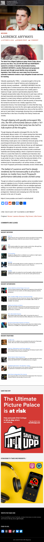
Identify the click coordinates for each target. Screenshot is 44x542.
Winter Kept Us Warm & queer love (16, 357)
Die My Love (11, 339)
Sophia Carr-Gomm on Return (15, 305)
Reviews (4, 33)
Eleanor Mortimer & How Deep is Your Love (18, 288)
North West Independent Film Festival (17, 374)
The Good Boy (11, 253)
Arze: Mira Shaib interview (14, 314)
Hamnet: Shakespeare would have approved (19, 348)
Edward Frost (22, 40)
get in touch (20, 518)
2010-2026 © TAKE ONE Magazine (22, 539)
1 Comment (34, 40)
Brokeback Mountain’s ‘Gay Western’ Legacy (19, 365)
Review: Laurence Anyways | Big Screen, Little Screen (24, 216)
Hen (9, 245)
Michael (10, 262)
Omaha (10, 271)
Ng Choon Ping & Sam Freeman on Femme (18, 322)
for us (10, 518)
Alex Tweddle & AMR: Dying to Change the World (20, 296)
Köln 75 (10, 236)
